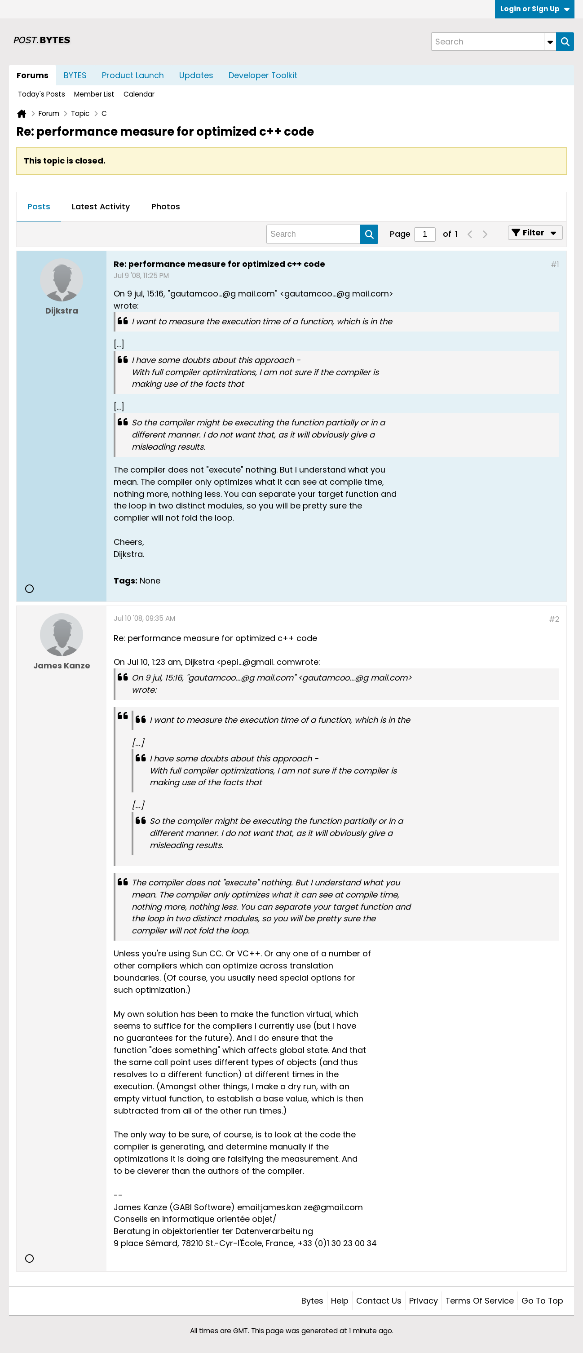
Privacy (423, 1300)
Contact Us (379, 1300)
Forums (33, 75)
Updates (196, 75)
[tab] (39, 207)
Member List (94, 94)
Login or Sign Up (535, 8)
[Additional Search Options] (550, 41)
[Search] (493, 41)
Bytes (312, 1300)
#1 (555, 264)
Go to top (542, 1300)
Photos (165, 206)
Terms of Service (480, 1300)
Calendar (139, 94)
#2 (554, 619)
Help (340, 1300)
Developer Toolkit (263, 75)
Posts (38, 206)
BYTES (75, 75)
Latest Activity (101, 206)
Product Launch (133, 75)
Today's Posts (41, 94)
